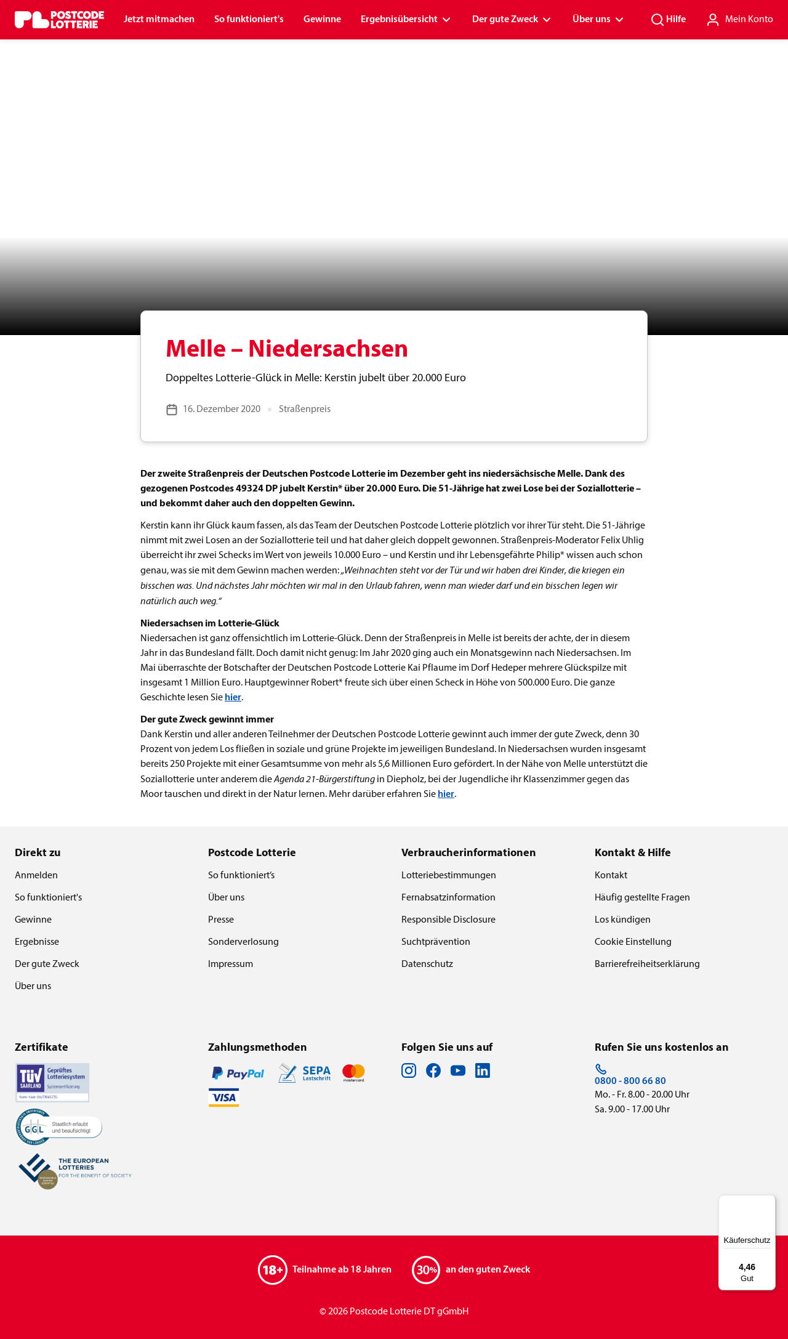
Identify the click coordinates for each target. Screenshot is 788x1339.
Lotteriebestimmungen (448, 876)
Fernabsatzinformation (448, 898)
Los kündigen (623, 920)
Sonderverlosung (243, 942)
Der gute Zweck (512, 20)
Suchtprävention (435, 942)
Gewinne (322, 20)
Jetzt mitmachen (159, 20)
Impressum (230, 964)
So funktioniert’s (241, 876)
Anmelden (36, 876)
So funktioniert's (249, 20)
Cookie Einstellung (633, 942)
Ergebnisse (37, 942)
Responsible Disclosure (448, 920)
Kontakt (611, 876)
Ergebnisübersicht (406, 20)
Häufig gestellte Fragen (642, 898)
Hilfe (668, 19)
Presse (221, 920)
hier (233, 698)
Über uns (599, 20)
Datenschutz (427, 964)
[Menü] (768, 1202)
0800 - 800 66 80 (630, 1074)
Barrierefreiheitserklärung (647, 964)
